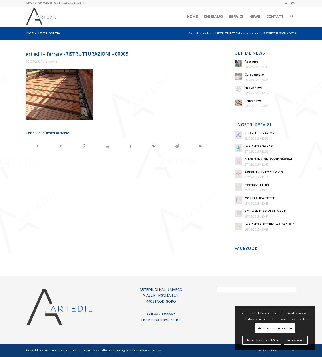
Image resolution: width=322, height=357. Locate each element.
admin (54, 61)
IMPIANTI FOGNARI (259, 146)
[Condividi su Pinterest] (84, 146)
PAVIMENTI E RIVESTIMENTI (266, 211)
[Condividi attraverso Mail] (200, 146)
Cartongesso (254, 74)
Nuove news (253, 87)
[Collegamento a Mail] (293, 3)
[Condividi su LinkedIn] (107, 146)
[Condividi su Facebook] (37, 146)
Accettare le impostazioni (275, 328)
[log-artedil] (41, 17)
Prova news (253, 100)
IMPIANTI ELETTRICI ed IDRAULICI (270, 224)
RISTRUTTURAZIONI (260, 133)
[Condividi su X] (60, 146)
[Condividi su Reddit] (177, 146)
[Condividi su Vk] (153, 146)
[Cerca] (292, 17)
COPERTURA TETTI (259, 198)
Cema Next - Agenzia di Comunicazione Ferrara (134, 350)
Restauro (251, 61)
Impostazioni (295, 340)
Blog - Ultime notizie (43, 33)
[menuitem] (192, 17)
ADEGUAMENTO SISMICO (264, 172)
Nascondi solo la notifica (262, 340)
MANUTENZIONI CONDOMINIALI (269, 159)
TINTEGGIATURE (257, 185)
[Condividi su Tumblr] (130, 146)
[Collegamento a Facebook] (286, 3)
